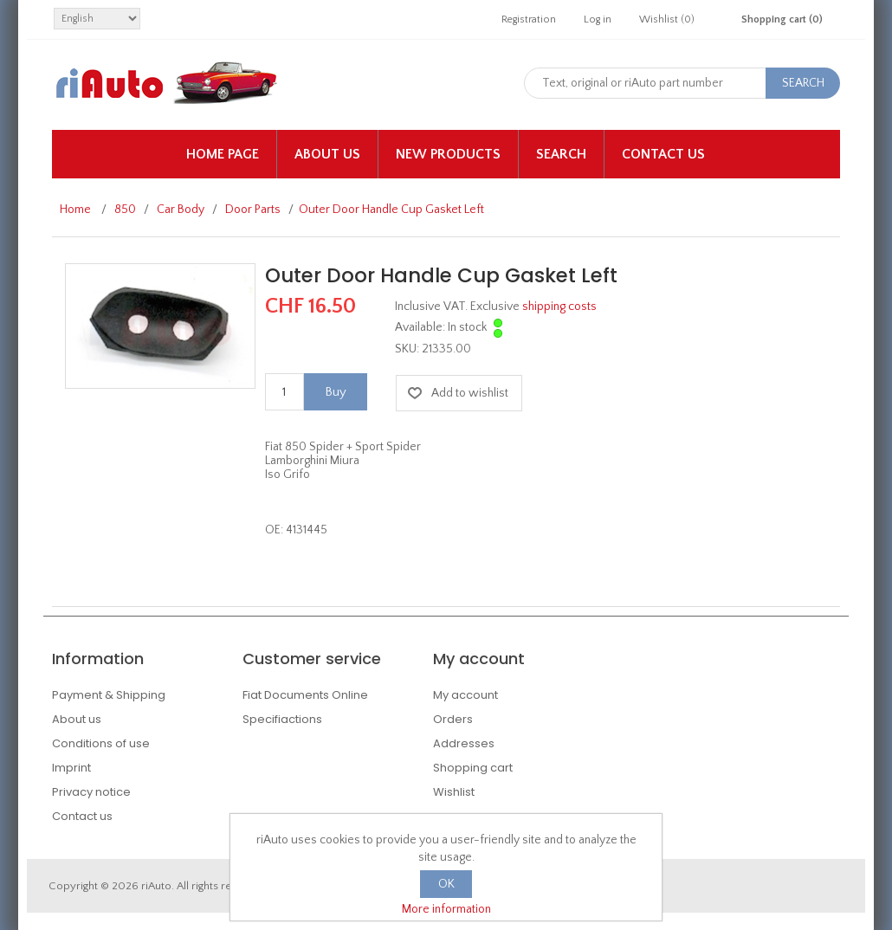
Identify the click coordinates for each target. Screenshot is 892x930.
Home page (222, 154)
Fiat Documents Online (305, 695)
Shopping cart (473, 767)
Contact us (663, 154)
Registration (528, 19)
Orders (453, 719)
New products (448, 154)
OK (446, 884)
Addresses (463, 743)
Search (561, 154)
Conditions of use (101, 743)
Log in (597, 19)
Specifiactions (282, 719)
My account (465, 695)
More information (446, 909)
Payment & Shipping (108, 695)
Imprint (71, 767)
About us (327, 154)
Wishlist (454, 792)
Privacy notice (91, 792)
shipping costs (559, 306)
